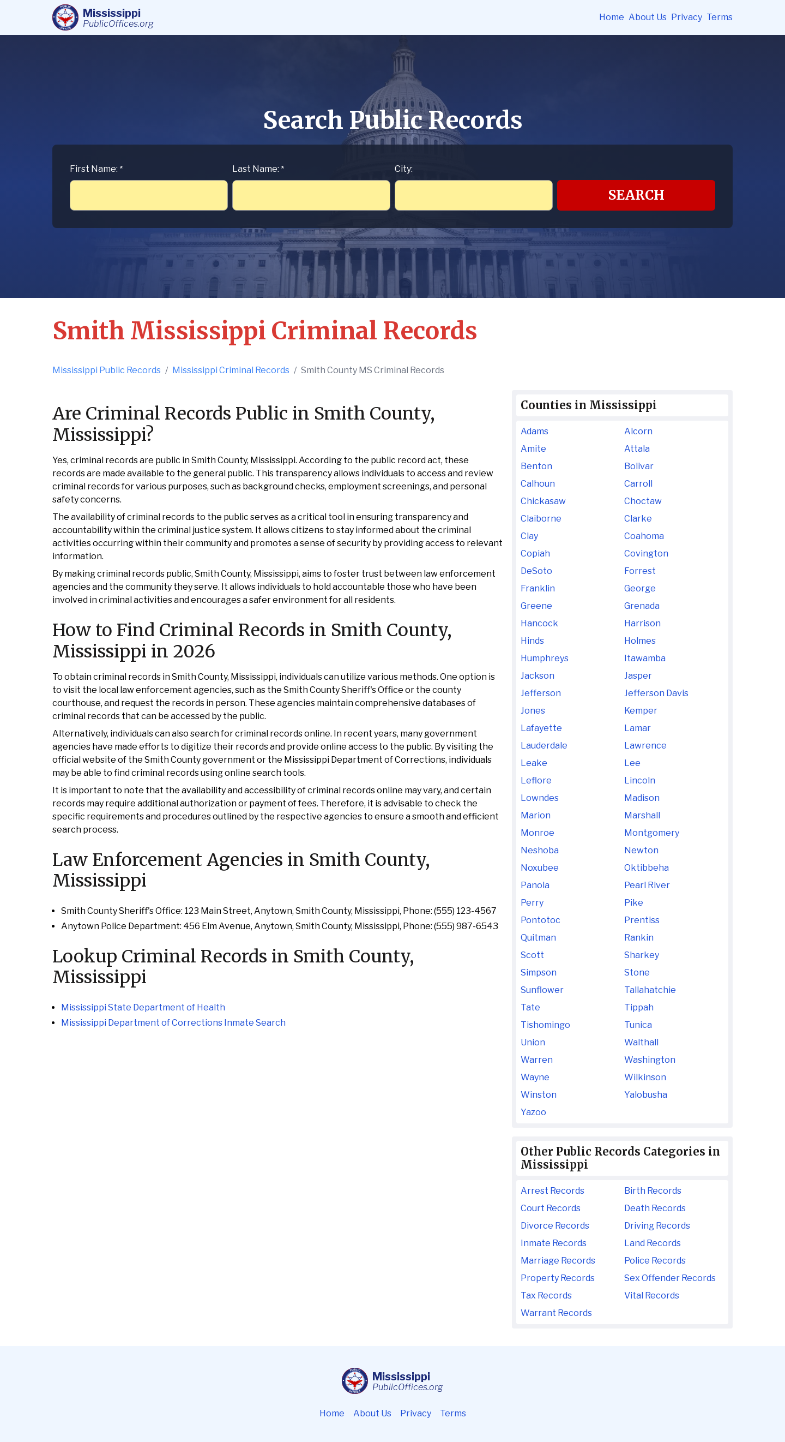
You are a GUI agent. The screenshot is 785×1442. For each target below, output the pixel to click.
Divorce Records (555, 1225)
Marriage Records (558, 1260)
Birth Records (652, 1191)
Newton (641, 850)
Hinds (532, 641)
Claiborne (541, 518)
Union (533, 1042)
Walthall (641, 1042)
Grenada (642, 606)
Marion (536, 815)
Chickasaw (543, 501)
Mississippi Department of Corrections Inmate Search (173, 1023)
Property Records (558, 1278)
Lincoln (639, 780)
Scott (532, 955)
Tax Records (546, 1295)
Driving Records (657, 1225)
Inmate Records (554, 1243)
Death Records (655, 1208)
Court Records (551, 1208)
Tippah (639, 1007)
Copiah (535, 553)
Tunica (638, 1025)
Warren (537, 1060)
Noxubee (540, 868)
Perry (532, 902)
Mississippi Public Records (106, 370)
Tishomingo (545, 1025)
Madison (642, 798)
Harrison (642, 623)
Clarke (638, 518)
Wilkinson (645, 1077)
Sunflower (542, 990)
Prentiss (642, 920)
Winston (539, 1095)
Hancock (539, 623)
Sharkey (641, 955)
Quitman (538, 937)
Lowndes (540, 798)
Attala (637, 449)
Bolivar (639, 466)
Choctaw (643, 501)
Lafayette (541, 728)
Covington (646, 553)
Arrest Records (552, 1191)
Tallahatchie (650, 990)
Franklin (538, 588)
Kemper (640, 710)
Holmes (640, 641)
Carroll (638, 483)
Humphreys (545, 658)
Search (636, 195)
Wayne (535, 1077)
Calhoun (538, 483)
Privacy (686, 17)
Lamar (637, 728)
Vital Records (651, 1295)
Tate (530, 1007)
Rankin (639, 937)
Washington (649, 1060)
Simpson (539, 972)
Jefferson (541, 693)
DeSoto (536, 571)
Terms (719, 17)
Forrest (640, 571)
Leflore (536, 780)
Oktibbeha (646, 868)
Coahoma (644, 536)
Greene (536, 606)
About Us (648, 17)
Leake (534, 763)
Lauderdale (544, 745)
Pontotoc (540, 920)
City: (404, 169)
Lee (632, 763)
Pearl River (647, 885)
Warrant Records (556, 1313)
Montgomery (651, 833)
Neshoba (540, 850)
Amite (533, 449)
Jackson (537, 676)
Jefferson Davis (656, 693)
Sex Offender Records (670, 1278)
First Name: (96, 169)
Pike (633, 902)
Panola (535, 885)
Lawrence (645, 745)
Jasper (638, 676)
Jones (533, 710)
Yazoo (533, 1112)
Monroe (537, 833)
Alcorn (638, 431)
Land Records (652, 1243)
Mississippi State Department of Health (143, 1007)
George (640, 588)
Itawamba (645, 658)
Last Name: (258, 169)
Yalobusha (645, 1095)
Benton (536, 466)
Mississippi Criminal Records (230, 370)
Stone (637, 972)
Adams (534, 431)
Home (611, 17)
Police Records (655, 1260)
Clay (529, 536)
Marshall (642, 815)
